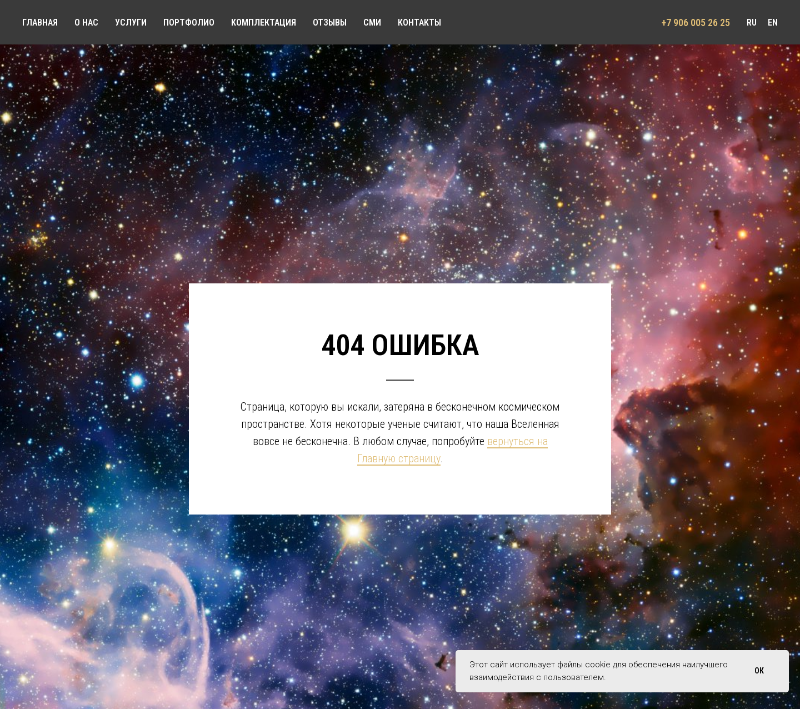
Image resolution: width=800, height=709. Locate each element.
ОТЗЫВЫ (330, 22)
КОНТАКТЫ (419, 22)
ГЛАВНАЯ (40, 22)
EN (773, 22)
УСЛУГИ (131, 22)
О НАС (86, 22)
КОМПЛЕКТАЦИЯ (263, 22)
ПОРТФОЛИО (188, 22)
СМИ (372, 22)
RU (752, 22)
